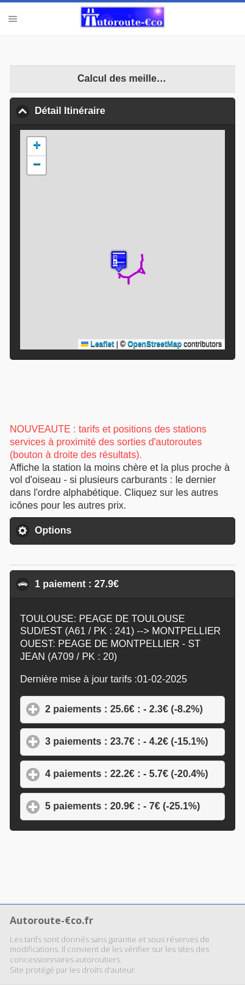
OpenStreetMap (154, 344)
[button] (119, 261)
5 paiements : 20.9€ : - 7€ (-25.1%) (135, 805)
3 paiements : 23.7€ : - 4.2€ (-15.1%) (135, 741)
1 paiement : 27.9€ (135, 583)
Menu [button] (13, 19)
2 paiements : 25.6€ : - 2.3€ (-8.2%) (135, 708)
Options (110, 530)
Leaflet (97, 344)
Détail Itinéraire (129, 110)
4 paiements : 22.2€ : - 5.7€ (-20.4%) (135, 773)
